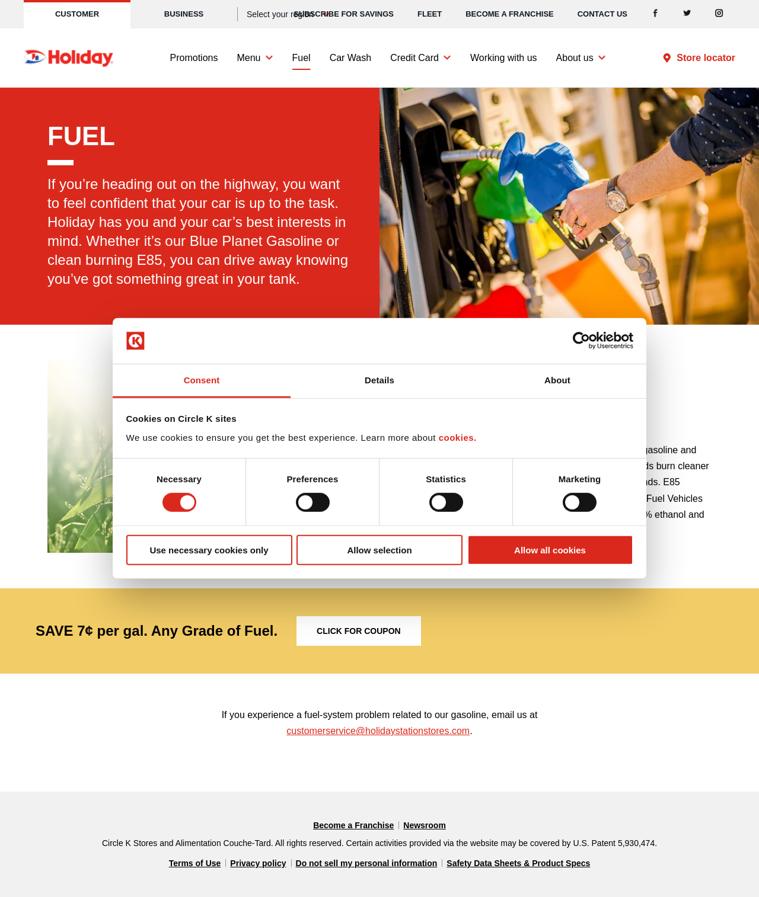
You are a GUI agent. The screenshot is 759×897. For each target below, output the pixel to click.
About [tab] (557, 380)
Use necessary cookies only (208, 549)
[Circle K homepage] (68, 58)
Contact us (602, 13)
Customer (77, 13)
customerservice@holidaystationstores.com (378, 731)
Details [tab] (379, 380)
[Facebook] (655, 14)
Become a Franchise (509, 13)
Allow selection (379, 549)
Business (183, 13)
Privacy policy (258, 863)
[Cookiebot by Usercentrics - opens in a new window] (581, 341)
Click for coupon (359, 631)
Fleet (429, 13)
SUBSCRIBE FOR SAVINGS (344, 13)
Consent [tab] (202, 380)
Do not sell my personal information (367, 863)
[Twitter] (687, 14)
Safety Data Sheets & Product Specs (518, 863)
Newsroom (424, 825)
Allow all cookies (550, 549)
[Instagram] (719, 14)
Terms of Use (195, 863)
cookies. (458, 438)
